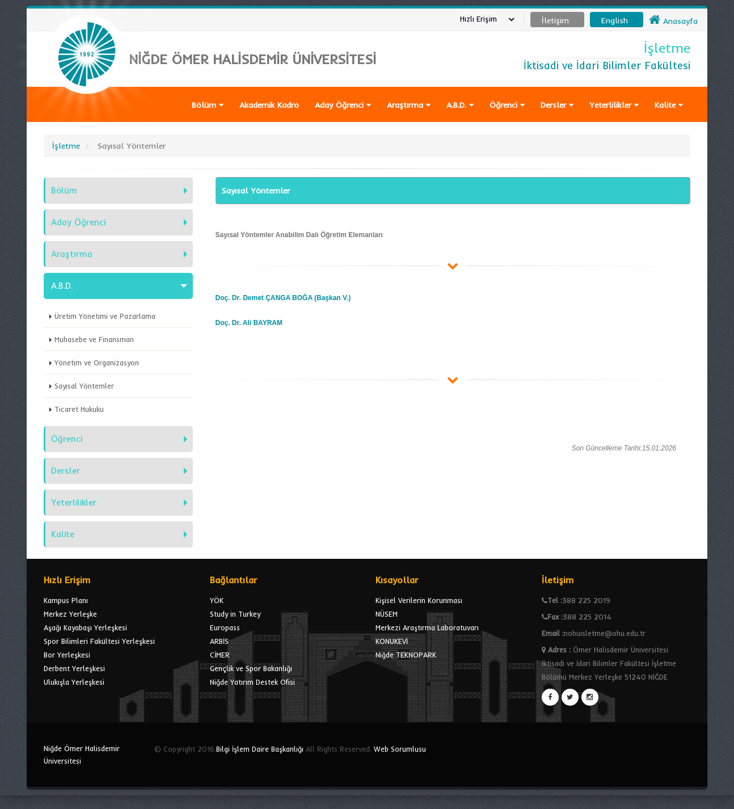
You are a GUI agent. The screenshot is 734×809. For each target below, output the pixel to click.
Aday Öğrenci (343, 105)
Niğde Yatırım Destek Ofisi (252, 681)
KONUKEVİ (392, 641)
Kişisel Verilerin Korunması (419, 600)
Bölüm (207, 105)
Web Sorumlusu (400, 748)
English (614, 20)
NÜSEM (387, 613)
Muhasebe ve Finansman (94, 339)
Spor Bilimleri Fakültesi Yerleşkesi (99, 641)
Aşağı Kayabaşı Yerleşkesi (85, 627)
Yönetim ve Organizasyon (96, 362)
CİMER (220, 654)
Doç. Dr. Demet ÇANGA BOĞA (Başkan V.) (283, 298)
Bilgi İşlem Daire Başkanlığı (259, 748)
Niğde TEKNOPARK (406, 654)
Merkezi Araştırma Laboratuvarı (427, 627)
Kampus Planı (66, 600)
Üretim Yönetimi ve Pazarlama (104, 316)
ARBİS (219, 641)
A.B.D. (460, 105)
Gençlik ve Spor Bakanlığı (251, 668)
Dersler (557, 105)
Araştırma (409, 105)
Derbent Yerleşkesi (74, 668)
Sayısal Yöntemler (84, 385)
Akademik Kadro (269, 105)
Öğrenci (507, 105)
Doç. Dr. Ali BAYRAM (249, 323)
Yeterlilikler (614, 105)
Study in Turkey (235, 613)
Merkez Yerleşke (70, 613)
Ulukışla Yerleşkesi (74, 681)
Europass (225, 627)
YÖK (216, 600)
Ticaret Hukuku (79, 409)
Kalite (669, 105)
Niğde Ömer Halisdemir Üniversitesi (82, 754)
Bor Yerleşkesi (67, 654)
